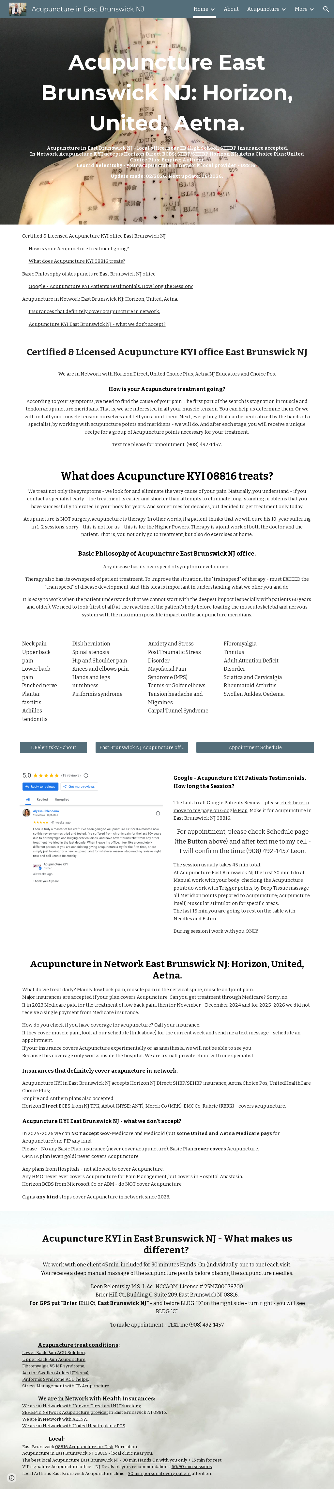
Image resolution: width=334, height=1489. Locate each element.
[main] (167, 113)
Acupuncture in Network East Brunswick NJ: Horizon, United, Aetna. (100, 299)
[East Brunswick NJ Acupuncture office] (142, 747)
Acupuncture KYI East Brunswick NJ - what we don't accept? (97, 324)
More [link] (301, 9)
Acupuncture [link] (263, 9)
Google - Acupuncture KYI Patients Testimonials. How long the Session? (111, 286)
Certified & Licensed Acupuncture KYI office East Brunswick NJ (94, 236)
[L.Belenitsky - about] (53, 747)
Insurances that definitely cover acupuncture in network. (94, 311)
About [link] (231, 9)
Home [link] (201, 9)
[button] (326, 9)
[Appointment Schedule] (255, 747)
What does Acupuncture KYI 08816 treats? (77, 261)
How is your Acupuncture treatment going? (79, 249)
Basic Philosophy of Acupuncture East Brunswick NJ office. (89, 274)
